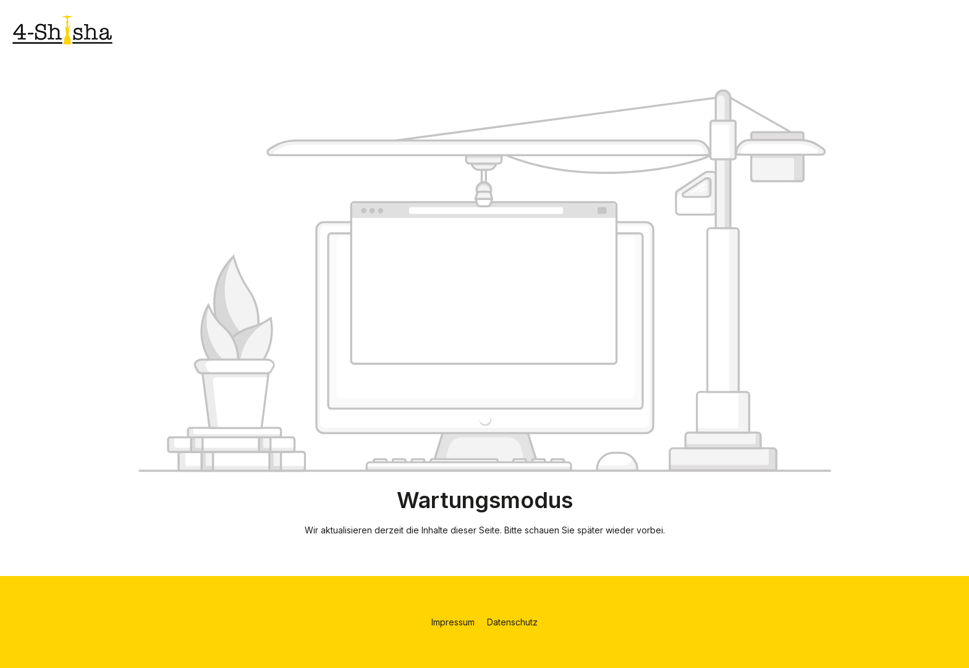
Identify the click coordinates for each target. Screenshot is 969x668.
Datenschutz (512, 622)
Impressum (454, 622)
